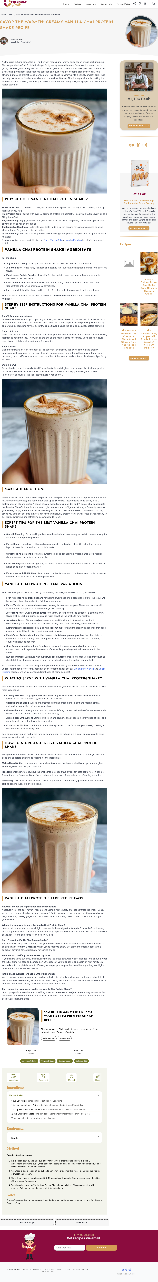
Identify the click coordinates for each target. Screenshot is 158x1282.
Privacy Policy (123, 4)
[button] (98, 1095)
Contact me (48, 1269)
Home (66, 4)
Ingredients (13, 1077)
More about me (138, 126)
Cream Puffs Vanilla (84, 668)
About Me (91, 4)
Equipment (43, 1077)
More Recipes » (139, 358)
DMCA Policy (48, 1272)
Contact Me (106, 4)
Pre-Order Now (138, 228)
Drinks (11, 14)
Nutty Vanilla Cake (53, 240)
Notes (97, 1077)
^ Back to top (13, 1269)
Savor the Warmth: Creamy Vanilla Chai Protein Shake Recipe (38, 14)
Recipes (77, 4)
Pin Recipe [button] (65, 1038)
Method (71, 1077)
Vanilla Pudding (74, 240)
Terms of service (80, 1269)
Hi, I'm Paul (35, 1269)
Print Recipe (49, 1038)
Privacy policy (63, 1269)
